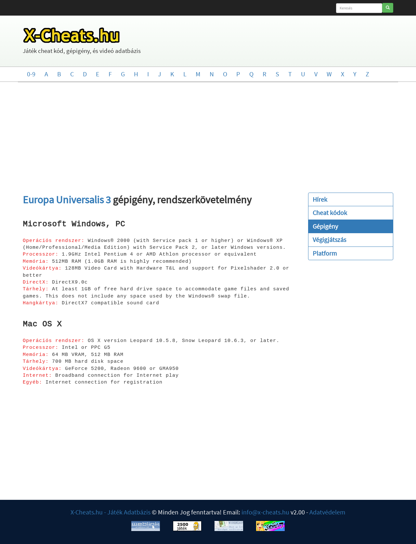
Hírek (320, 199)
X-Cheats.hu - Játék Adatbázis (110, 512)
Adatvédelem (327, 512)
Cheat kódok (330, 213)
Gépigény (325, 226)
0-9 (31, 74)
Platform (325, 253)
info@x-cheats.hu (265, 512)
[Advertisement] (208, 134)
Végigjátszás (329, 239)
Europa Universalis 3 (67, 199)
